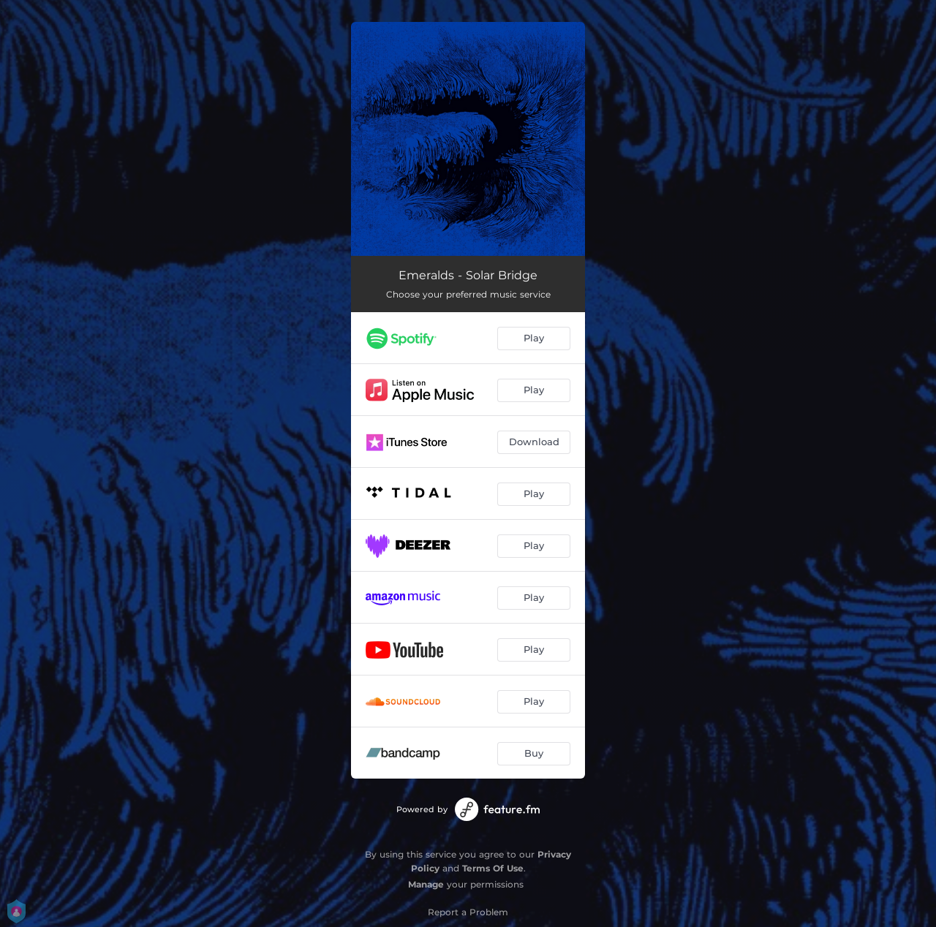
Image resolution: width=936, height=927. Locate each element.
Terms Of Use (493, 868)
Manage (426, 884)
